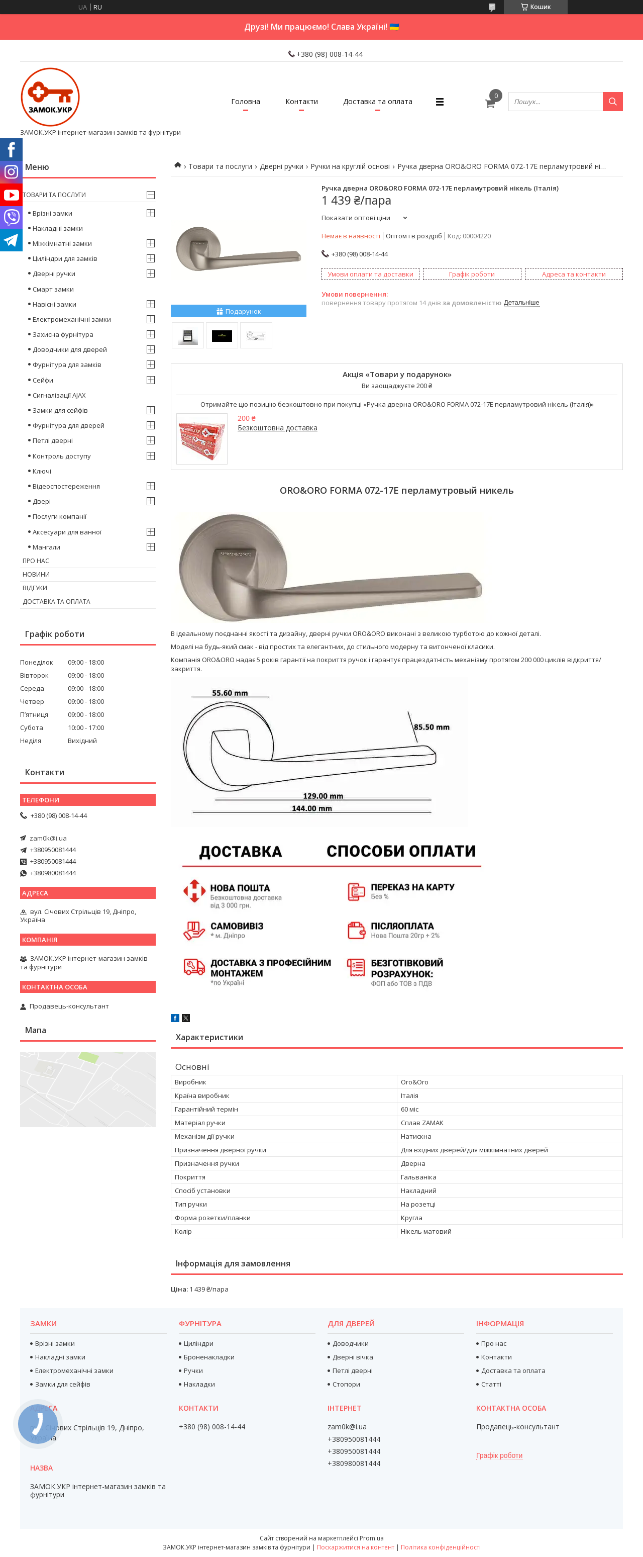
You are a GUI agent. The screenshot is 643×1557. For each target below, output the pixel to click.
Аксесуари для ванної (67, 531)
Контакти (301, 101)
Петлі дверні (53, 440)
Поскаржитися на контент (355, 1547)
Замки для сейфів (60, 410)
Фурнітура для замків (67, 364)
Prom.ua (372, 1538)
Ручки (193, 1370)
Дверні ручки (281, 166)
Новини (36, 574)
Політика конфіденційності (441, 1547)
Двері (42, 501)
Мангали (46, 547)
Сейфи (43, 380)
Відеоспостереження (66, 486)
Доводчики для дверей (70, 349)
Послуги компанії (59, 516)
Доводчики (351, 1343)
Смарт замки (53, 289)
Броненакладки (209, 1356)
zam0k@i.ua (48, 838)
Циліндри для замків (65, 258)
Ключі (42, 471)
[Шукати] (613, 101)
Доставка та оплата (377, 101)
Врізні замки (52, 213)
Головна (245, 101)
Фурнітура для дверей (68, 425)
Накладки (199, 1384)
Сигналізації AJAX (59, 395)
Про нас (36, 561)
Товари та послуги (220, 166)
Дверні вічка (353, 1356)
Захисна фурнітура (63, 334)
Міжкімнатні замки (62, 243)
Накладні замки (58, 228)
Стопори (346, 1384)
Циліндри (198, 1343)
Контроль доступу (62, 456)
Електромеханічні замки (72, 319)
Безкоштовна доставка (277, 427)
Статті (491, 1384)
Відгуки (35, 588)
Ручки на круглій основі (350, 166)
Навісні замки (54, 304)
